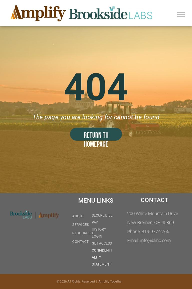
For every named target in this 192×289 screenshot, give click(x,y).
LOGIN (97, 236)
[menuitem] (88, 216)
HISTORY (99, 229)
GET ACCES (101, 243)
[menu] (181, 14)
